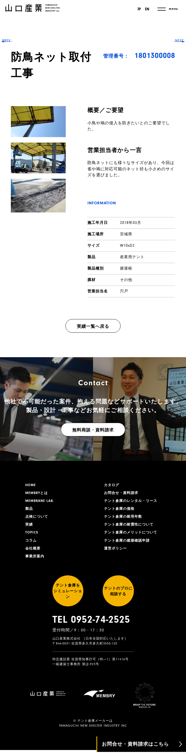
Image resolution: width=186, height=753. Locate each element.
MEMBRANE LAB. (40, 502)
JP (138, 9)
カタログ (112, 485)
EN (147, 9)
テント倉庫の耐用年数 (124, 519)
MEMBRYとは (37, 494)
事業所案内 (35, 561)
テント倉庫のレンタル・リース (132, 502)
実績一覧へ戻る (93, 326)
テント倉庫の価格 (120, 510)
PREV (8, 376)
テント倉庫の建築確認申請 (128, 544)
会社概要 (33, 553)
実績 (29, 527)
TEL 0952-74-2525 (91, 632)
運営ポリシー (116, 553)
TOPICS (32, 536)
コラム (31, 544)
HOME (31, 485)
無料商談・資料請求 (93, 430)
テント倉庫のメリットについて (132, 536)
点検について (37, 519)
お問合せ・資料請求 (122, 494)
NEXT (178, 376)
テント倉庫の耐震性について (130, 527)
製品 (29, 510)
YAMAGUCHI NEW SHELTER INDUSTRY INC (93, 728)
